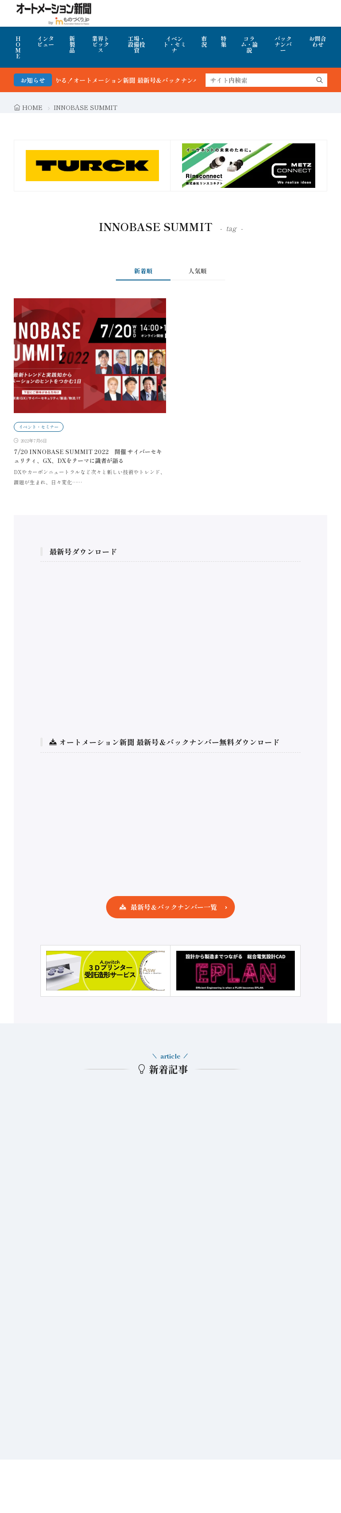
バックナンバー (283, 44)
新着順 (143, 270)
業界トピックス (100, 44)
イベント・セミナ (174, 44)
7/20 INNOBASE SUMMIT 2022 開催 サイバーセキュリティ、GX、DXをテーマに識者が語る (88, 456)
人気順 (197, 270)
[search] (320, 80)
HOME (18, 47)
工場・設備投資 (136, 44)
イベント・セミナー (39, 426)
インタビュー (45, 41)
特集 (223, 41)
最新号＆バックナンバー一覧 (174, 907)
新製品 (72, 44)
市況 (204, 41)
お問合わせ (317, 41)
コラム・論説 (249, 44)
